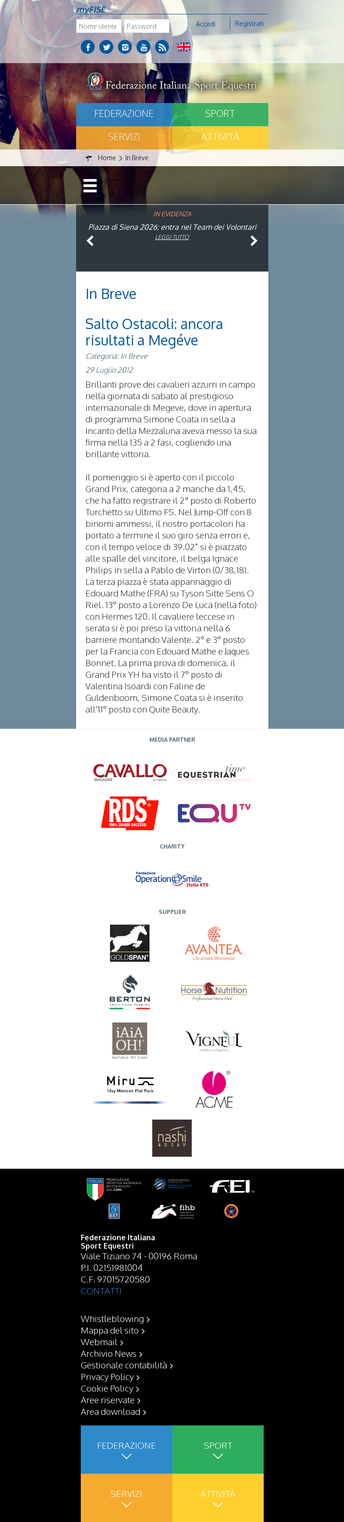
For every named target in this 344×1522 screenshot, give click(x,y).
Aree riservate (108, 1399)
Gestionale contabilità (124, 1364)
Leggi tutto (172, 236)
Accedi (205, 24)
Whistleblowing (112, 1318)
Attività (220, 136)
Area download (110, 1411)
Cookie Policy (107, 1387)
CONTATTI (101, 1290)
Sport (220, 113)
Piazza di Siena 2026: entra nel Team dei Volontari (172, 227)
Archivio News (108, 1353)
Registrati (249, 23)
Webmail (99, 1341)
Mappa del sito (110, 1329)
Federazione (124, 113)
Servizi (124, 136)
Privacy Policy (107, 1376)
